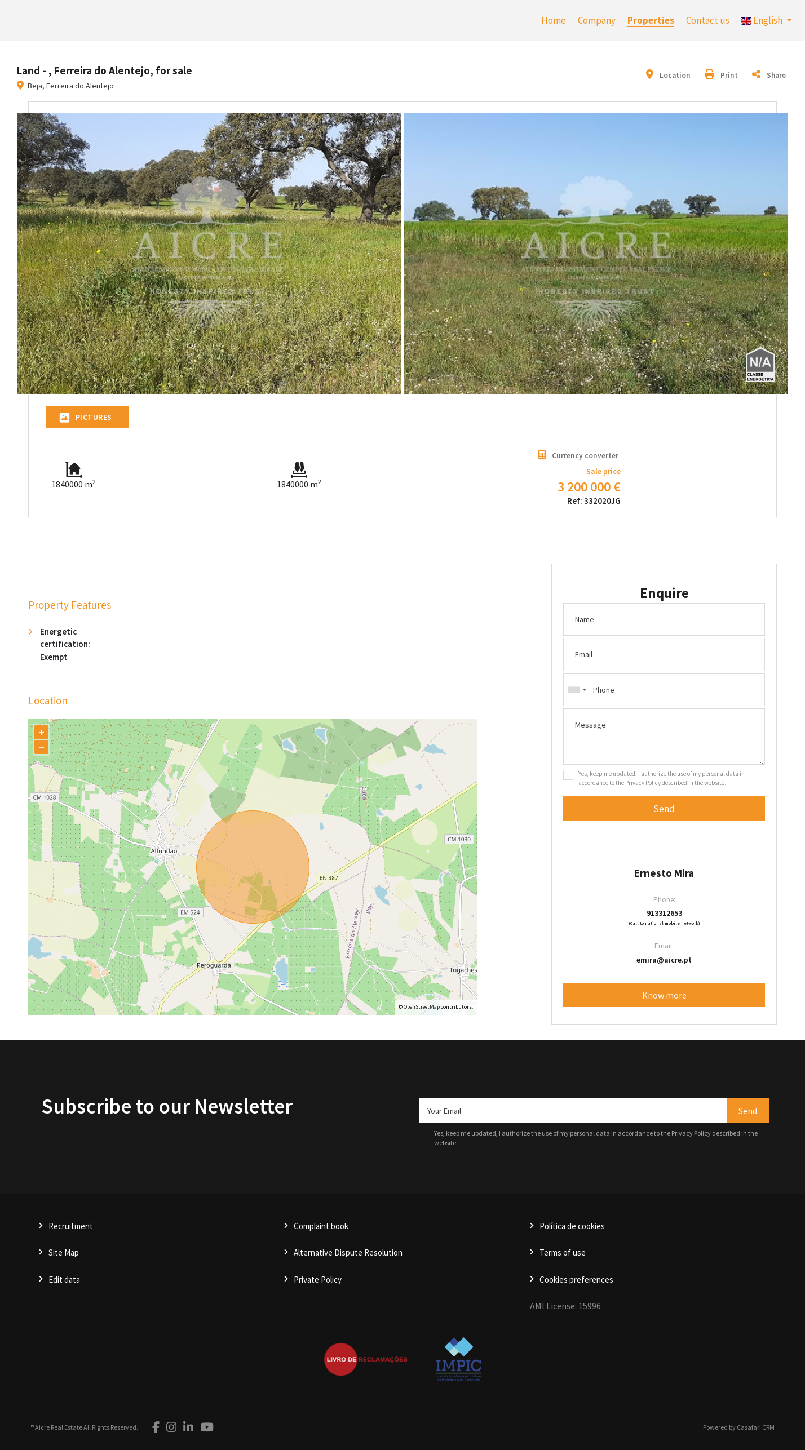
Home (553, 20)
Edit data (64, 1279)
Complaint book (321, 1226)
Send (664, 808)
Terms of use (562, 1252)
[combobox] (664, 690)
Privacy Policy (643, 783)
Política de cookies (572, 1226)
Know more (664, 995)
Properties (650, 20)
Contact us (707, 20)
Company (597, 20)
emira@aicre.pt (664, 960)
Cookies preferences (576, 1279)
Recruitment (70, 1226)
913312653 (664, 913)
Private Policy (318, 1279)
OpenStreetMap (422, 1006)
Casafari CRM (756, 1427)
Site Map (63, 1252)
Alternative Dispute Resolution (348, 1252)
